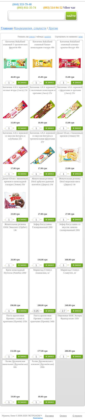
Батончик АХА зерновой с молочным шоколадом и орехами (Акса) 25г (43, 90)
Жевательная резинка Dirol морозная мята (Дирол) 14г (69, 181)
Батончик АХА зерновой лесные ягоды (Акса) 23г (15, 89)
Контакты (38, 418)
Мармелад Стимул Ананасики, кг (42, 271)
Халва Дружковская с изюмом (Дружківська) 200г (42, 364)
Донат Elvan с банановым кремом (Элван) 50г (70, 134)
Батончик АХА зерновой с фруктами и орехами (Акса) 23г (69, 90)
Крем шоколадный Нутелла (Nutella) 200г (15, 271)
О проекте (77, 416)
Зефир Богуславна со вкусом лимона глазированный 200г (69, 227)
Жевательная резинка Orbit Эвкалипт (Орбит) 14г (15, 227)
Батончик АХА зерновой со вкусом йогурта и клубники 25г (15, 135)
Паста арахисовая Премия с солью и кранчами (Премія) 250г (15, 318)
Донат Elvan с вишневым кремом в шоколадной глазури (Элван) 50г (15, 181)
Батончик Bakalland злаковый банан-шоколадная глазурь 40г (43, 44)
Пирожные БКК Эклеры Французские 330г (70, 317)
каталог (48, 37)
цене (81, 37)
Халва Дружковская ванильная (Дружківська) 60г (15, 364)
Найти (71, 15)
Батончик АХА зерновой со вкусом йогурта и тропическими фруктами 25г (42, 137)
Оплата (63, 416)
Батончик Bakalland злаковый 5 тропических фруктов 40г (15, 44)
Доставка (49, 416)
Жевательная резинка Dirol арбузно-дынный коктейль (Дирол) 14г (42, 181)
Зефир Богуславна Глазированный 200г (42, 225)
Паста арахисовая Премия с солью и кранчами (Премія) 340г (42, 318)
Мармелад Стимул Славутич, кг (70, 271)
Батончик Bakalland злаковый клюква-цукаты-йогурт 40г (70, 44)
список (32, 37)
